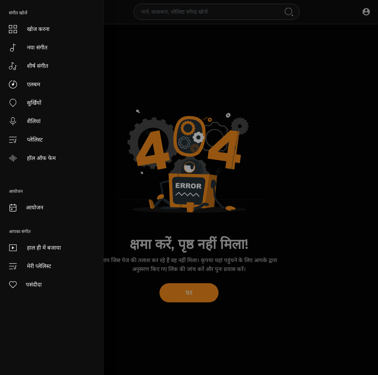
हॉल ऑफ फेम (32, 158)
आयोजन (25, 207)
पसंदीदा (25, 284)
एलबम (24, 84)
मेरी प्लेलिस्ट (30, 266)
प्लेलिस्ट (26, 140)
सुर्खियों (25, 103)
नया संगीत (28, 48)
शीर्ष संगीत (28, 66)
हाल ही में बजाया (35, 248)
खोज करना (29, 29)
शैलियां (25, 121)
